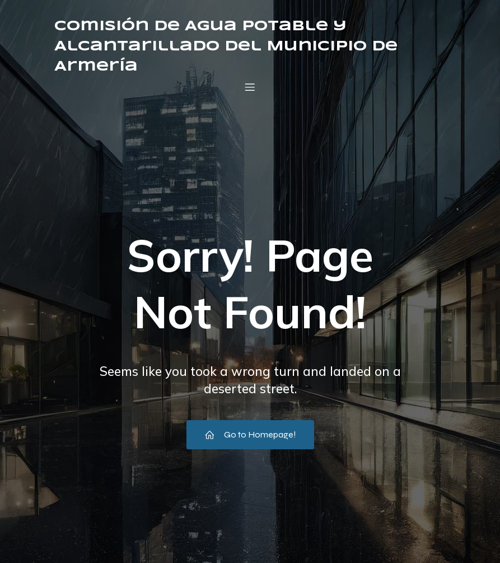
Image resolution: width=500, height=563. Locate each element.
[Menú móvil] (250, 86)
